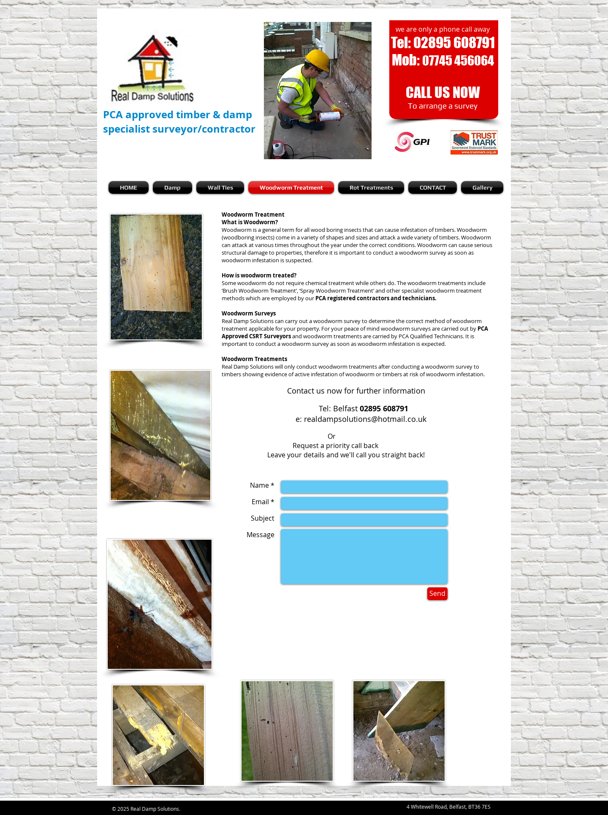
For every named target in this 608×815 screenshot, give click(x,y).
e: (300, 419)
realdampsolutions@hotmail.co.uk (365, 419)
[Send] (437, 593)
